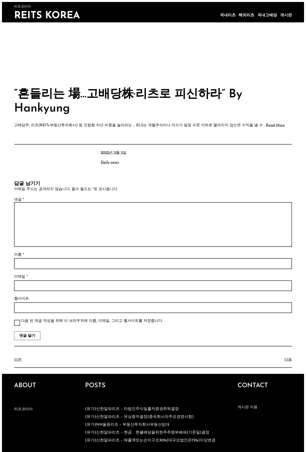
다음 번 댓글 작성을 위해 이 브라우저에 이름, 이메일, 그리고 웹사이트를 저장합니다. (92, 321)
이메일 (21, 277)
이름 (19, 255)
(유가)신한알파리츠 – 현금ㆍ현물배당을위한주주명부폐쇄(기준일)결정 (147, 433)
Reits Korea (47, 16)
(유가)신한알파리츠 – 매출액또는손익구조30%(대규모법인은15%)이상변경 (150, 440)
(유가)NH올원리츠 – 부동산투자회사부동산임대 (127, 425)
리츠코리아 (23, 409)
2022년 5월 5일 (113, 153)
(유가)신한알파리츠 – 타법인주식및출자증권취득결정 (132, 409)
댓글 (19, 200)
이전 (18, 360)
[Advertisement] (153, 51)
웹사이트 (21, 299)
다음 (288, 360)
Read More (275, 125)
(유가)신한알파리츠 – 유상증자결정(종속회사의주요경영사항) (139, 417)
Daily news (110, 162)
